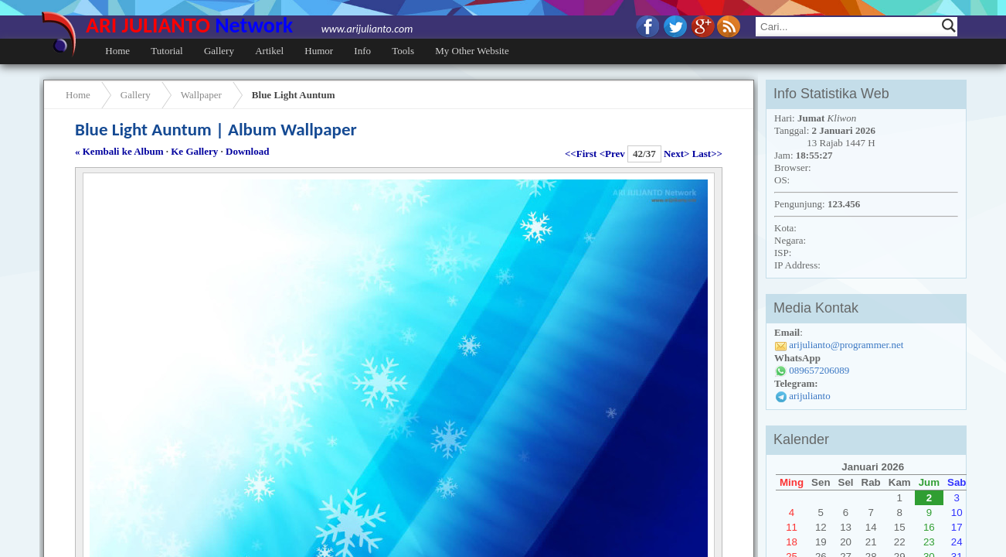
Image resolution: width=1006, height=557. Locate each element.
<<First (581, 153)
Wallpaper (201, 95)
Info (362, 50)
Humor (318, 50)
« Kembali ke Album (119, 151)
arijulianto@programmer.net (846, 344)
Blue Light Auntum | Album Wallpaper (216, 129)
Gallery (219, 50)
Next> (676, 153)
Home (117, 50)
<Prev (612, 153)
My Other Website (471, 50)
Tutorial (166, 50)
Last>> (707, 153)
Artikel (269, 50)
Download (247, 151)
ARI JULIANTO (249, 25)
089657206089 (819, 370)
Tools (403, 50)
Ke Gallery (194, 151)
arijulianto (809, 396)
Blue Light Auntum (293, 95)
